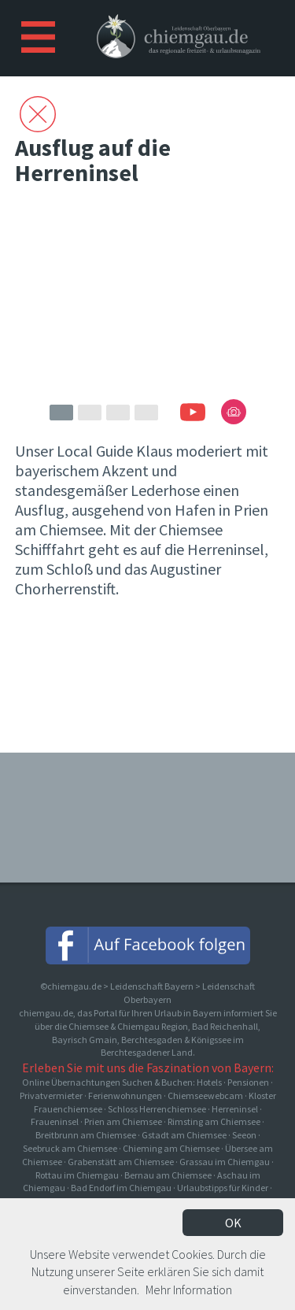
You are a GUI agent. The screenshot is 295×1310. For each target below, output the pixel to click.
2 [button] (89, 412)
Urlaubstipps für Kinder (222, 1187)
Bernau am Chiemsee (168, 1175)
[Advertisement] (148, 681)
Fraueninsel (55, 1121)
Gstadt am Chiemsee (184, 1135)
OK (233, 1222)
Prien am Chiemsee (123, 1121)
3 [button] (118, 412)
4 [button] (146, 412)
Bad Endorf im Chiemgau (121, 1187)
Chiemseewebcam (205, 1095)
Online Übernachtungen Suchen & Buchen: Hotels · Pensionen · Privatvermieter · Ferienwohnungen (147, 1088)
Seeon (244, 1135)
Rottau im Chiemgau (77, 1175)
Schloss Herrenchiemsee (157, 1109)
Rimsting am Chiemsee (214, 1121)
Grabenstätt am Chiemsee (121, 1162)
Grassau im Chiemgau (224, 1162)
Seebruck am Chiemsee (70, 1148)
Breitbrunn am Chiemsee (85, 1135)
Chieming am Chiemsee (171, 1148)
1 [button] (61, 412)
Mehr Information (189, 1289)
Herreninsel (235, 1109)
